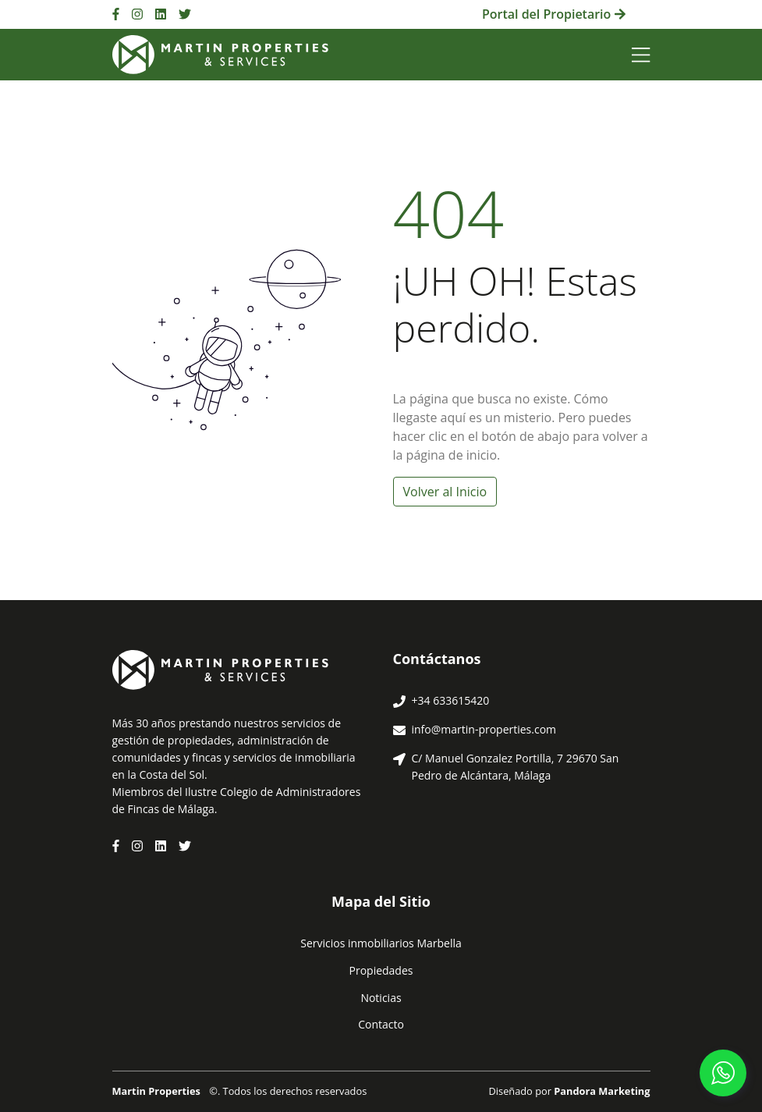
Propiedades (381, 970)
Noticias (380, 997)
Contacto (381, 1024)
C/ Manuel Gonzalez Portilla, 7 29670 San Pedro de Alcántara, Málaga (515, 767)
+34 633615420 (451, 700)
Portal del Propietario (554, 14)
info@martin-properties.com (484, 729)
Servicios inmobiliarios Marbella (381, 943)
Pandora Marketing (602, 1091)
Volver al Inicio (445, 491)
